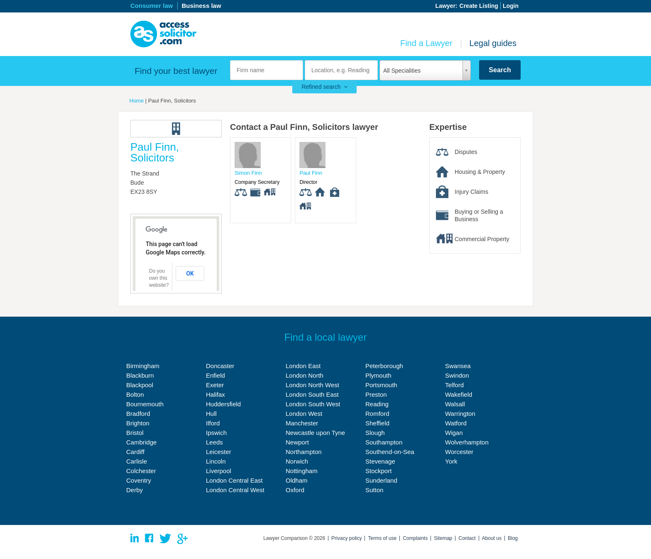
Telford (454, 384)
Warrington (460, 413)
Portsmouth (381, 384)
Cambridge (141, 442)
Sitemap (443, 538)
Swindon (457, 375)
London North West (312, 384)
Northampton (304, 451)
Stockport (378, 470)
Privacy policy (346, 538)
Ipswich (216, 432)
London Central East (234, 480)
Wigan (454, 432)
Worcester (459, 451)
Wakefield (458, 394)
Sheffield (377, 423)
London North (304, 375)
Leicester (218, 451)
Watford (456, 423)
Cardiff (135, 451)
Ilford (213, 423)
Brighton (137, 423)
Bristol (135, 432)
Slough (375, 432)
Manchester (302, 423)
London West (304, 413)
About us (492, 538)
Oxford (295, 489)
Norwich (297, 461)
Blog (513, 538)
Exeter (215, 384)
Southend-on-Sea (389, 451)
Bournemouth (145, 404)
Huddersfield (223, 404)
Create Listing (479, 5)
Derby (134, 489)
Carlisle (136, 461)
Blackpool (139, 384)
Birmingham (142, 365)
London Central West (235, 489)
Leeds (214, 442)
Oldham (297, 480)
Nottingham (302, 470)
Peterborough (384, 365)
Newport (297, 442)
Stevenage (380, 461)
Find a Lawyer (426, 43)
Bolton (135, 394)
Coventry (138, 480)
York (451, 461)
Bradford (138, 413)
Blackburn (140, 375)
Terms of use (382, 538)
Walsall (455, 404)
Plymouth (378, 375)
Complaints (415, 538)
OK (190, 273)
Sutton (374, 489)
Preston (376, 394)
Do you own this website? (159, 278)
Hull (211, 413)
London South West (313, 404)
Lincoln (216, 461)
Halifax (215, 394)
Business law (201, 5)
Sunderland (381, 480)
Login (511, 5)
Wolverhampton (467, 442)
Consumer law (151, 5)
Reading (377, 404)
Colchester (141, 470)
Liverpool (218, 470)
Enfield (215, 375)
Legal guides (493, 43)
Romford (377, 413)
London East (303, 365)
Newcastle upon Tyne (315, 432)
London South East (312, 394)
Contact (466, 538)
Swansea (458, 365)
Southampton (383, 442)
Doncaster (220, 365)
